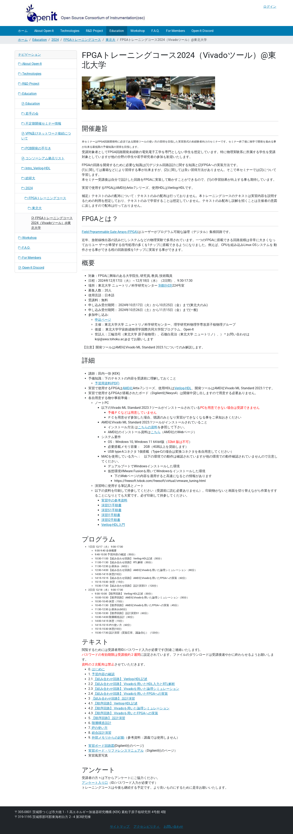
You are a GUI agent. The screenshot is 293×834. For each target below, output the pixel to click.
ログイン (269, 7)
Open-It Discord (202, 31)
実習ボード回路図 (101, 746)
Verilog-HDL (182, 388)
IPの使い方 (99, 728)
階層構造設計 (101, 723)
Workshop (137, 31)
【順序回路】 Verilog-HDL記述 (116, 703)
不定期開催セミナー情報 (41, 123)
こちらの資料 (147, 427)
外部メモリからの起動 (108, 737)
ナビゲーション (29, 55)
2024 (55, 40)
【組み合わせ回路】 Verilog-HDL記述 (120, 679)
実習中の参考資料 (114, 500)
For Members (175, 31)
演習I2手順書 (110, 520)
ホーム (23, 31)
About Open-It (44, 31)
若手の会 (29, 113)
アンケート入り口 (95, 783)
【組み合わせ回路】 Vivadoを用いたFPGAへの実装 (131, 694)
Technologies (69, 31)
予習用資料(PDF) (107, 383)
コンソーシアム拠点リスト (43, 158)
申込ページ (103, 320)
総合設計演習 (101, 733)
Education (116, 31)
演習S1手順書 (111, 510)
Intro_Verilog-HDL (35, 168)
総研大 (28, 178)
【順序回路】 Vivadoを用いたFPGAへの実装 (126, 713)
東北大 (110, 40)
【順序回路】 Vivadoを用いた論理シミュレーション (131, 708)
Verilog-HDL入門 (113, 525)
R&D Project (94, 31)
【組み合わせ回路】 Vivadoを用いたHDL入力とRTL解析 (134, 684)
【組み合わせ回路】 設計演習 (113, 698)
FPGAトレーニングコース (82, 40)
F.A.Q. (155, 31)
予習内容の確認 (103, 674)
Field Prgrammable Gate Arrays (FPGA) (110, 232)
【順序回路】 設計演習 (108, 718)
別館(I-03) (165, 285)
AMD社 (127, 388)
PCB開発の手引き (36, 148)
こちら (156, 432)
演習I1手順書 (110, 515)
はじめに (98, 669)
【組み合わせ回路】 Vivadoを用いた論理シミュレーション (136, 689)
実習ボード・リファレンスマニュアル (116, 750)
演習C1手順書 (111, 505)
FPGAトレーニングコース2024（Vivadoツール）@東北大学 (52, 223)
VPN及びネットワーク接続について (46, 136)
